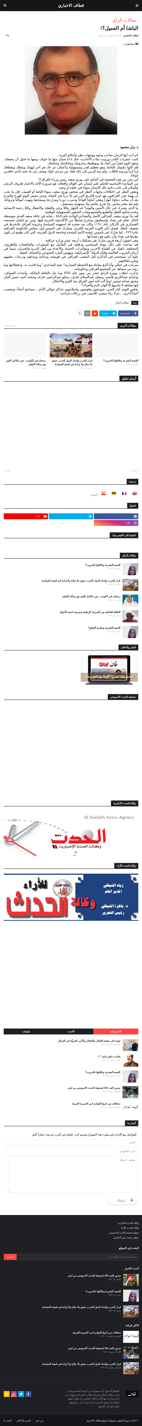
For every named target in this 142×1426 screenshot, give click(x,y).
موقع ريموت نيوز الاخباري (126, 1237)
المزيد (94, 494)
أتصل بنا (8, 1420)
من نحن (39, 1420)
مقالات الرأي (124, 20)
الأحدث (71, 1031)
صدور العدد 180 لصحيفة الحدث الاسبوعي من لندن (94, 1275)
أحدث (133, 470)
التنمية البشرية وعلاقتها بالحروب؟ (120, 360)
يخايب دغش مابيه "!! (109, 1056)
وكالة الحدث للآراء (130, 1227)
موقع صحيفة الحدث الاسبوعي (124, 1232)
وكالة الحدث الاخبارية (128, 1223)
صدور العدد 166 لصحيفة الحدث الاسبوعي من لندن (94, 1088)
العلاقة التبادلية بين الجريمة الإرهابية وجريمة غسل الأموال (90, 612)
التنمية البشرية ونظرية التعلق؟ (104, 627)
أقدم (8, 470)
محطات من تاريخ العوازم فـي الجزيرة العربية (96, 1103)
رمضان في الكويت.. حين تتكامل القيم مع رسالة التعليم (26, 362)
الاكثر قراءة (115, 1031)
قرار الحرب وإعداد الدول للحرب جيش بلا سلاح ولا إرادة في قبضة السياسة (72, 362)
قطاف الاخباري (71, 5)
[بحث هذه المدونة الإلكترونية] (77, 1257)
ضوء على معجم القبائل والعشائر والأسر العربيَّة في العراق (89, 1040)
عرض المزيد (10, 325)
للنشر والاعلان (23, 1420)
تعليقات (26, 1031)
